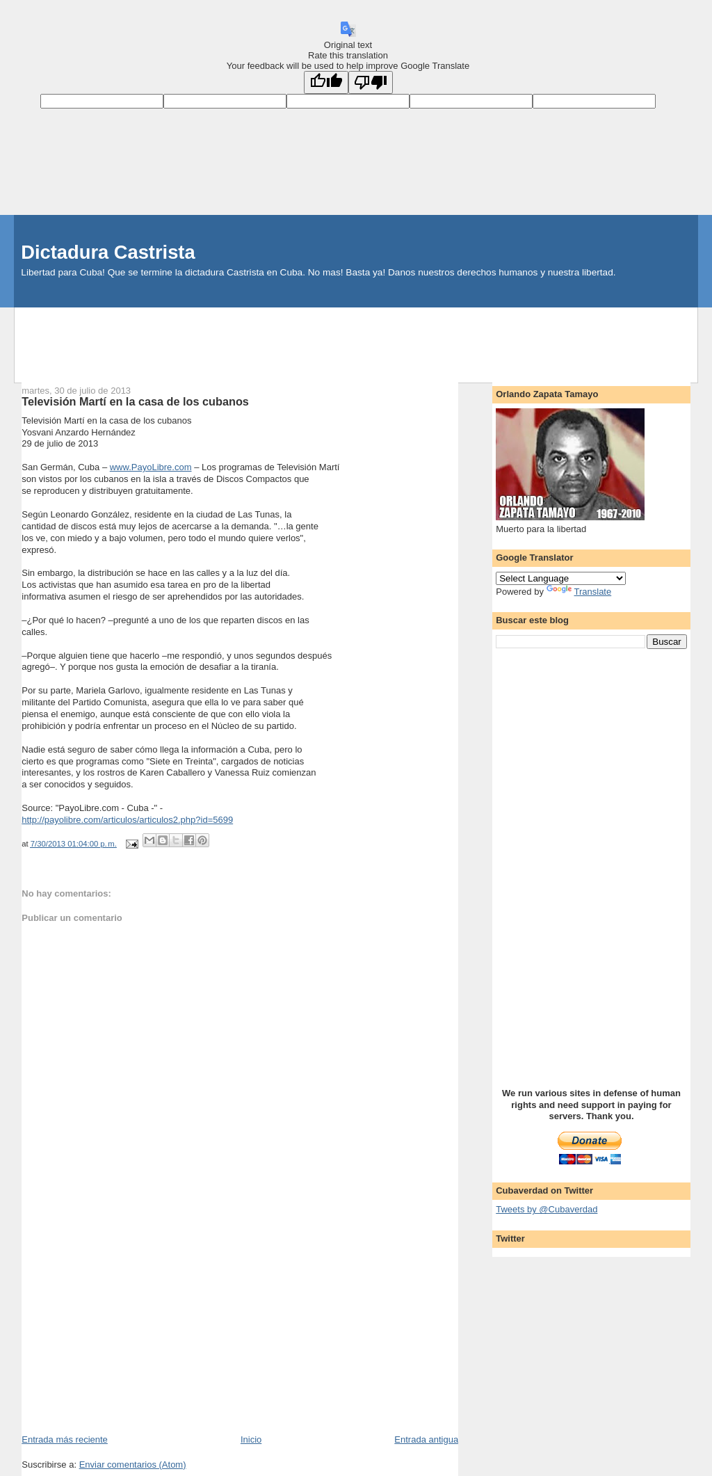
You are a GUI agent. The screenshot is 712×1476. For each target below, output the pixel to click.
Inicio (251, 1439)
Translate (579, 591)
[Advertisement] (356, 338)
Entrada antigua (426, 1439)
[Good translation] (326, 82)
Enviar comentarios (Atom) (132, 1464)
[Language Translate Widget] (561, 578)
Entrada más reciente (65, 1439)
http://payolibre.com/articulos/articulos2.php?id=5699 (127, 820)
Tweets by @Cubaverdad (546, 1209)
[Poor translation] (370, 82)
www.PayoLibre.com (151, 467)
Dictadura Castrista (108, 252)
